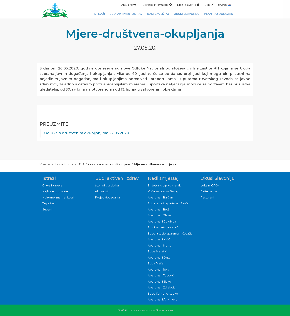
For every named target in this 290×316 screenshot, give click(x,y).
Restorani (207, 197)
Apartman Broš (158, 209)
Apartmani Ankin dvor (163, 299)
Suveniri (47, 209)
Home (68, 164)
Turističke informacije (156, 4)
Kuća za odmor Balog (163, 191)
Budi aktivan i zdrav (117, 178)
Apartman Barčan (160, 197)
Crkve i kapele (52, 185)
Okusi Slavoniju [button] (186, 14)
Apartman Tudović (161, 275)
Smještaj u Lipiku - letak (164, 185)
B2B (209, 4)
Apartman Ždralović (161, 287)
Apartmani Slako (159, 281)
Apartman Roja (158, 269)
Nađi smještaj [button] (158, 14)
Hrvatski (224, 4)
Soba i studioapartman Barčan (169, 203)
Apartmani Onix (159, 257)
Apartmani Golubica (162, 221)
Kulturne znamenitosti (58, 197)
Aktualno (128, 4)
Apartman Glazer (160, 215)
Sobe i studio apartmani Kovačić (170, 233)
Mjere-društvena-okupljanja (155, 164)
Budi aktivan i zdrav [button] (125, 14)
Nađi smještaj (163, 178)
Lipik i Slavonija (188, 4)
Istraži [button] (99, 14)
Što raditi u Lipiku (107, 185)
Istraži (49, 178)
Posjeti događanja (107, 197)
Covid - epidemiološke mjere (109, 164)
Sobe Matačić (157, 251)
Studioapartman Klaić (163, 227)
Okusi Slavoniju (217, 178)
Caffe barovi (208, 191)
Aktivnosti (102, 191)
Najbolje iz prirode (55, 191)
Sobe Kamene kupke (163, 293)
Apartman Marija (159, 245)
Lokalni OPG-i (209, 185)
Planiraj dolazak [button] (218, 14)
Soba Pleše (155, 263)
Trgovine (48, 203)
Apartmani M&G (159, 239)
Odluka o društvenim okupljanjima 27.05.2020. (87, 133)
